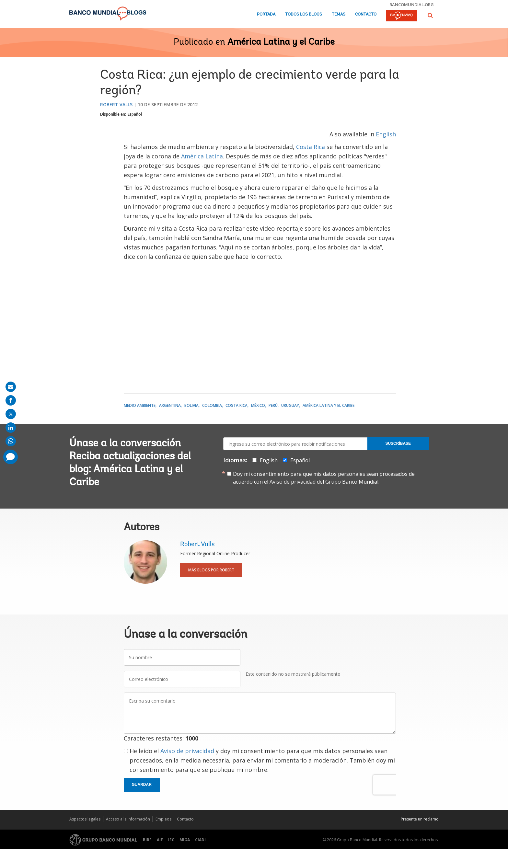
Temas (338, 14)
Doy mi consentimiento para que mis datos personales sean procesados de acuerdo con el (324, 477)
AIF (160, 840)
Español (135, 114)
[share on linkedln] (11, 427)
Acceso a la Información (128, 819)
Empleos (163, 819)
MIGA (184, 840)
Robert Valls (116, 104)
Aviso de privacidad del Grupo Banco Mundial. (324, 481)
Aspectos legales (84, 819)
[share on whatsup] (11, 441)
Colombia (212, 405)
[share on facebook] (11, 400)
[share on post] (11, 414)
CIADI (200, 840)
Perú (273, 405)
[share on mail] (11, 387)
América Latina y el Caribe (281, 42)
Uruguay (290, 405)
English (386, 134)
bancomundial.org (411, 4)
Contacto (365, 14)
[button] (430, 15)
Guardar (142, 784)
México (258, 405)
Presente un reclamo (420, 819)
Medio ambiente (140, 405)
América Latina (202, 156)
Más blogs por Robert (211, 570)
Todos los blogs (303, 14)
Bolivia (191, 405)
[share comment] (10, 457)
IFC (171, 840)
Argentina (170, 405)
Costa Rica (310, 147)
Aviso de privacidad (187, 751)
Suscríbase (398, 443)
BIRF (147, 840)
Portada (266, 14)
